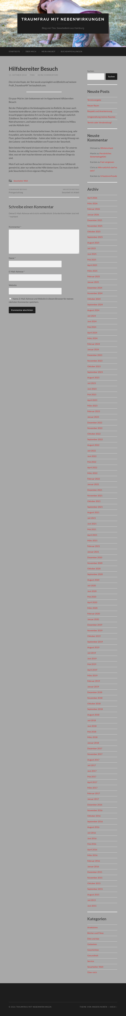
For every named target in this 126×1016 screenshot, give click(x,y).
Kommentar (15, 226)
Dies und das (93, 938)
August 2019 (93, 647)
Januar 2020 (93, 619)
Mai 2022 (91, 461)
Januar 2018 (93, 742)
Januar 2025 (93, 282)
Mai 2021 (91, 529)
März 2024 (92, 338)
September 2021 (95, 507)
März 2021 (92, 540)
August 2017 (93, 759)
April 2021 (92, 535)
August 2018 (93, 714)
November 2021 (94, 495)
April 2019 (92, 669)
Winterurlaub (106, 148)
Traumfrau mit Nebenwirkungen (63, 19)
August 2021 (93, 512)
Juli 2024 (91, 315)
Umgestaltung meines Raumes (101, 116)
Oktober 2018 (94, 703)
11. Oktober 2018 (18, 75)
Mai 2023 (91, 394)
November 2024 (94, 293)
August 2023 (93, 377)
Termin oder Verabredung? (99, 122)
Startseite (14, 51)
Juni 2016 (91, 838)
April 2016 (92, 849)
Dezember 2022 (94, 422)
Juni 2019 (91, 658)
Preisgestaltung (18, 191)
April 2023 (92, 400)
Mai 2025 (91, 259)
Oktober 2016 (94, 815)
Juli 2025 (91, 248)
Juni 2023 (91, 388)
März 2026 (92, 203)
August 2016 (93, 827)
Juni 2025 (91, 254)
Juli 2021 (91, 518)
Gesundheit (92, 955)
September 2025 (95, 237)
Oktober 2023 (94, 366)
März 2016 (92, 855)
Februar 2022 (93, 478)
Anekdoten (92, 927)
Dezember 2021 (94, 490)
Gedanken (92, 944)
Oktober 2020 (94, 568)
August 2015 (93, 894)
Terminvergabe (94, 100)
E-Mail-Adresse (17, 271)
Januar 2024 (93, 349)
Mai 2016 (91, 844)
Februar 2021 (93, 546)
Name (12, 258)
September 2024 (95, 304)
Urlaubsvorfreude (108, 176)
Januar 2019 (93, 686)
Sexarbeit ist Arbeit (70, 191)
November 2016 (94, 810)
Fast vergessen (107, 162)
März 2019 (92, 675)
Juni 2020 (91, 591)
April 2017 (92, 782)
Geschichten (93, 950)
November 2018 (94, 698)
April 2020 (92, 602)
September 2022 (95, 439)
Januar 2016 (93, 866)
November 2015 (94, 877)
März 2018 (92, 737)
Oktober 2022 (94, 433)
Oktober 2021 (94, 501)
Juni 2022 (91, 456)
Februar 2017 (93, 793)
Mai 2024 (91, 327)
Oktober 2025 (94, 231)
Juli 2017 (91, 765)
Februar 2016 (93, 861)
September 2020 (95, 574)
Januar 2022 (93, 484)
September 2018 (95, 709)
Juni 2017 (91, 771)
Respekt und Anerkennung (99, 111)
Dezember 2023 (94, 355)
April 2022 (92, 467)
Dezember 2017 (94, 748)
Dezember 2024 (94, 287)
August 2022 (93, 445)
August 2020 (93, 580)
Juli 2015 (91, 900)
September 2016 (95, 821)
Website (13, 285)
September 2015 (95, 889)
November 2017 (94, 754)
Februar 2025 (93, 276)
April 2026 (92, 197)
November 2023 (94, 360)
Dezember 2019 (94, 624)
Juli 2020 (91, 585)
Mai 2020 (91, 596)
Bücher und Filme (95, 933)
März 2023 (92, 405)
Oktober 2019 (94, 636)
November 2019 (94, 630)
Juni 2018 (91, 726)
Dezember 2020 (94, 557)
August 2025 (93, 242)
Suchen (90, 71)
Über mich (30, 51)
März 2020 (92, 608)
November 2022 (94, 428)
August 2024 (93, 310)
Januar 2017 (93, 799)
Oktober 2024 (94, 299)
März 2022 (92, 473)
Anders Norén (99, 1007)
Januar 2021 (93, 551)
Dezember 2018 (94, 692)
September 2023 (95, 372)
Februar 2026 (93, 209)
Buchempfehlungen (71, 51)
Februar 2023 (93, 411)
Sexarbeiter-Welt (21, 181)
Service (90, 961)
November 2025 (94, 226)
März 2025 (92, 270)
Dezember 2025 (94, 220)
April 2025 (92, 265)
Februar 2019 (93, 681)
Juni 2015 (91, 905)
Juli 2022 (91, 450)
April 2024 (92, 332)
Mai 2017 (91, 776)
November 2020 (94, 563)
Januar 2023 (93, 417)
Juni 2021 (91, 523)
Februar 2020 (93, 613)
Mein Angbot (48, 51)
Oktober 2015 (94, 883)
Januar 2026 (93, 214)
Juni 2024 (91, 321)
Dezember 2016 (94, 804)
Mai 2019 (91, 664)
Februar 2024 (93, 344)
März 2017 (92, 787)
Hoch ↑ (113, 1007)
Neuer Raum (93, 105)
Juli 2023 (91, 383)
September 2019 (95, 641)
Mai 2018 (91, 731)
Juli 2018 (91, 720)
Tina (32, 75)
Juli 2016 (91, 832)
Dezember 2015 (94, 872)
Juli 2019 (91, 653)
